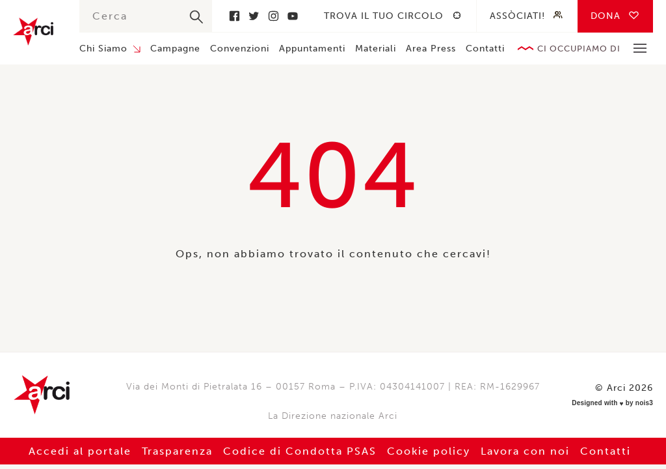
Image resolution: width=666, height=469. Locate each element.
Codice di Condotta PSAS (300, 451)
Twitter (253, 16)
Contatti (485, 48)
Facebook (234, 16)
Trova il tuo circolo (384, 15)
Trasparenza (177, 451)
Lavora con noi (525, 451)
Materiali (375, 48)
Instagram (273, 16)
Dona (605, 15)
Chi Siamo (103, 48)
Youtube (292, 16)
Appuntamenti (312, 48)
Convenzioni (239, 48)
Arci (33, 32)
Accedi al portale (80, 451)
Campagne (175, 48)
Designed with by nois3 (612, 403)
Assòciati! (517, 15)
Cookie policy (428, 451)
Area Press (431, 48)
